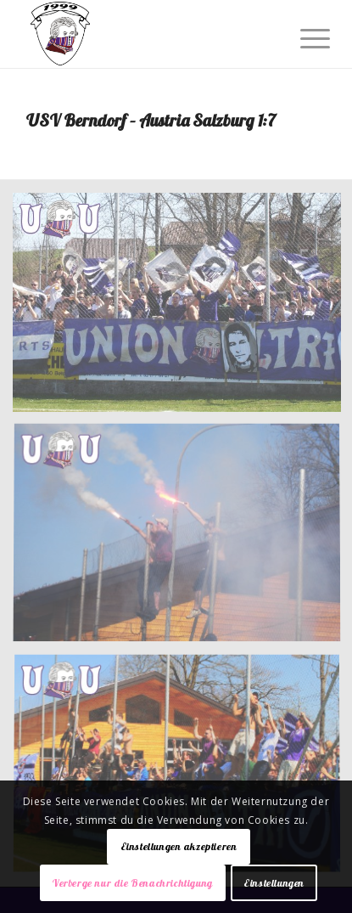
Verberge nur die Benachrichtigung (133, 882)
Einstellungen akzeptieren (178, 846)
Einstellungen (274, 882)
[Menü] (302, 36)
